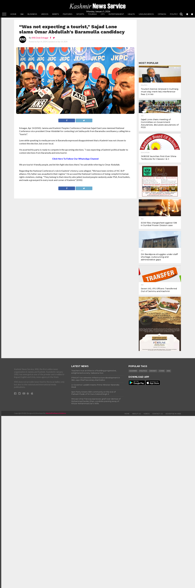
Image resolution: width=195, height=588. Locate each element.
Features (67, 14)
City (103, 14)
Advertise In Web (173, 411)
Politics (174, 14)
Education (145, 152)
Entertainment (116, 14)
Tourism (92, 14)
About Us (136, 411)
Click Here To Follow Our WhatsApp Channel (75, 158)
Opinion (162, 14)
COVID (161, 371)
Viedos (44, 14)
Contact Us (157, 411)
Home (13, 14)
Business (32, 14)
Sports (80, 14)
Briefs (55, 14)
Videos (147, 411)
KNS (168, 371)
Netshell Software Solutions (56, 411)
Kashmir (133, 371)
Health (131, 14)
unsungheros (146, 14)
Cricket (152, 371)
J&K (22, 14)
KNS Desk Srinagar (40, 38)
